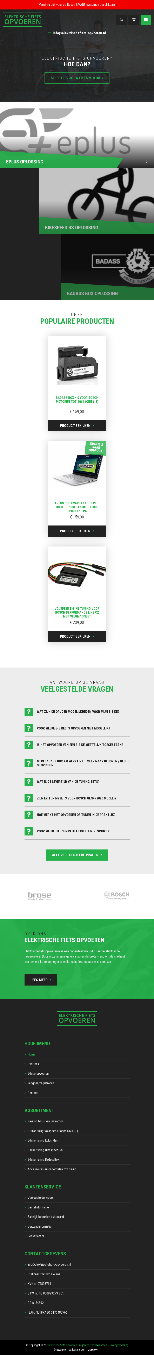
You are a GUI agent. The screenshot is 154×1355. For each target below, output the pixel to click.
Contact (33, 1093)
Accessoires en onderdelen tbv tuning (52, 1169)
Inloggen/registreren (41, 1083)
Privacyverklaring (118, 1345)
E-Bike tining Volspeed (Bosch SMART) (53, 1131)
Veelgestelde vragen (41, 1198)
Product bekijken (75, 425)
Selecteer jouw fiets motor (75, 78)
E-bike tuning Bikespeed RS (45, 1150)
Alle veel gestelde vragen (75, 855)
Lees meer (39, 980)
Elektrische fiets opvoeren (62, 1345)
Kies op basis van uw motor (45, 1121)
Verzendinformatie (40, 1226)
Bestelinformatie (38, 1207)
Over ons (33, 1064)
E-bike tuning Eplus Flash (43, 1140)
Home (31, 1054)
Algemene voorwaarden (93, 1345)
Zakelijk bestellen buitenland (46, 1217)
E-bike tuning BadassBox (43, 1160)
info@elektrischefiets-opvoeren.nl (77, 33)
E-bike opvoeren (38, 1073)
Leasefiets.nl (36, 1236)
